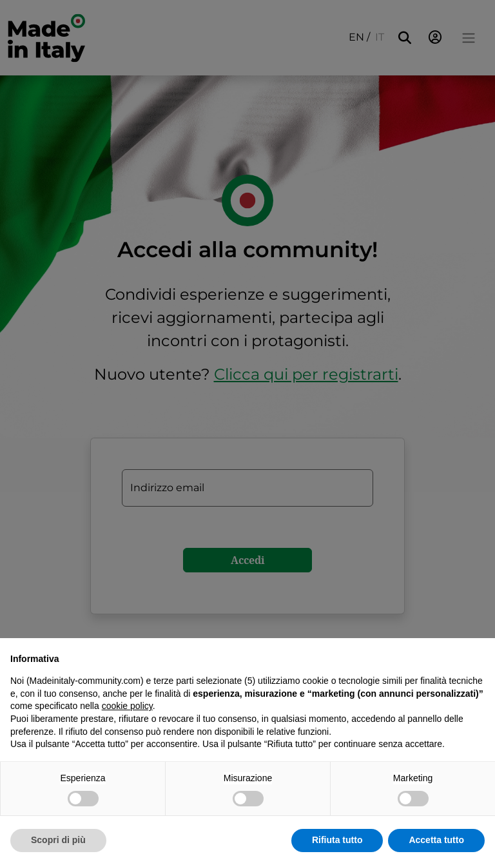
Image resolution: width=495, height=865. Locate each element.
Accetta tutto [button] (436, 840)
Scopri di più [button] (58, 840)
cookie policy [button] (127, 706)
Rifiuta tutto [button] (337, 840)
